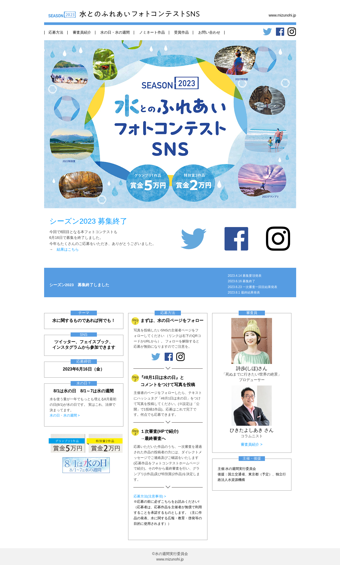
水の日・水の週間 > (65, 415)
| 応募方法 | (56, 32)
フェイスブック (94, 342)
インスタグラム (67, 347)
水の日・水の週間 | (115, 32)
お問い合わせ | (210, 32)
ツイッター (64, 342)
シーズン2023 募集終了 (88, 221)
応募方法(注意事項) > (150, 496)
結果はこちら (68, 249)
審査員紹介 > (251, 444)
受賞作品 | (181, 32)
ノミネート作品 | (152, 32)
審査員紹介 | (82, 32)
